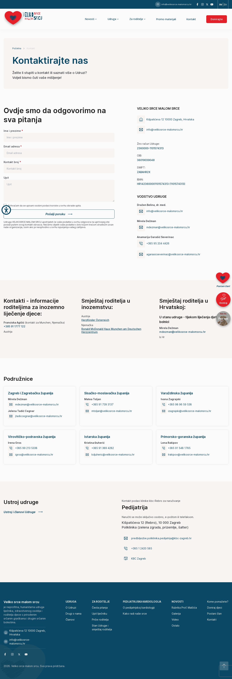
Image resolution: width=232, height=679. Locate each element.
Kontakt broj (11, 162)
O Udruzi (71, 607)
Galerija (176, 613)
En (225, 4)
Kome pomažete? (217, 601)
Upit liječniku (99, 613)
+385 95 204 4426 (157, 243)
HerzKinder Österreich (95, 320)
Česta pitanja (100, 607)
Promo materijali (166, 19)
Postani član (214, 613)
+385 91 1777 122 (14, 326)
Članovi (70, 619)
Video (175, 619)
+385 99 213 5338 (26, 448)
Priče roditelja (100, 619)
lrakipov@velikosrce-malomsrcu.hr (189, 454)
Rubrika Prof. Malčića (184, 607)
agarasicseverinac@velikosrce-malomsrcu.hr (173, 254)
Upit (6, 177)
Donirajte (217, 19)
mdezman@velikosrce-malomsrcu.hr (168, 227)
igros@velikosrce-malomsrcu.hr (34, 454)
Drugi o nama (73, 613)
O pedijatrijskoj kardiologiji (139, 607)
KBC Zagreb (138, 558)
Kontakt (191, 19)
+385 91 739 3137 (102, 404)
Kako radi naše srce (135, 613)
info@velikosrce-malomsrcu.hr (173, 4)
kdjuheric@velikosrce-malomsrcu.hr (113, 454)
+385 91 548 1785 (179, 448)
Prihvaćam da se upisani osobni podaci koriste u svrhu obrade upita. (44, 205)
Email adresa (12, 146)
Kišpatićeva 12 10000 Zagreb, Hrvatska (25, 632)
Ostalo (175, 625)
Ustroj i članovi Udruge (23, 512)
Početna (16, 48)
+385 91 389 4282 (103, 448)
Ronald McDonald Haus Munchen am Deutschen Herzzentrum (111, 331)
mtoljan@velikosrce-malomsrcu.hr (112, 411)
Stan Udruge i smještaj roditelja (102, 627)
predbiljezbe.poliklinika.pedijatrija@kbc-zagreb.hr (161, 538)
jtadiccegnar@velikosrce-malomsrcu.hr (38, 416)
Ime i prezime (12, 130)
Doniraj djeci (214, 607)
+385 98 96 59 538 (180, 404)
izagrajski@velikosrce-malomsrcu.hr (189, 411)
